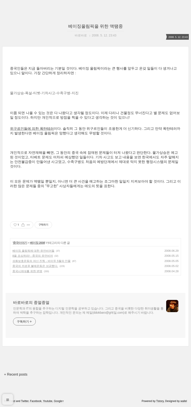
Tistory (160, 401)
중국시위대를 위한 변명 (27, 271)
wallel (183, 401)
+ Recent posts (15, 374)
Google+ (59, 401)
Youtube (47, 401)
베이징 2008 (37, 243)
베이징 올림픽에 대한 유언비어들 (33, 250)
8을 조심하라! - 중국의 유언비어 (32, 255)
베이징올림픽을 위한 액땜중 (95, 26)
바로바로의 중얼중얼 (31, 302)
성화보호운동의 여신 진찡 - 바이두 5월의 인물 (41, 261)
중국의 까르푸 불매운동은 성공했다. (35, 266)
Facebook (36, 401)
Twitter (25, 401)
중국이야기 (20, 243)
